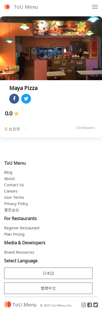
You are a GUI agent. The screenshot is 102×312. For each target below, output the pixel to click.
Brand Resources (19, 252)
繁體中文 (48, 288)
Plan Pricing (14, 234)
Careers (11, 191)
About (9, 178)
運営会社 (11, 209)
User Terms (14, 197)
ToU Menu (26, 7)
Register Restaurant (22, 227)
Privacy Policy (16, 203)
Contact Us (14, 184)
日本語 (48, 273)
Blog (8, 172)
